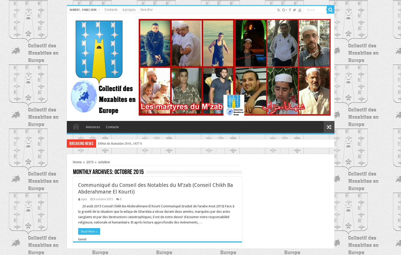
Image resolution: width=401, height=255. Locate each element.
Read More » (89, 231)
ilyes (84, 199)
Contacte (110, 10)
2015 (89, 162)
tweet (82, 239)
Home (77, 162)
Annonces (93, 127)
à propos (128, 10)
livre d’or (147, 10)
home (76, 126)
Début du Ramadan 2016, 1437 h (120, 143)
